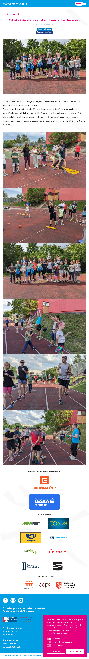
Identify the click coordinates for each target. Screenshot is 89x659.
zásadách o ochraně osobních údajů (63, 632)
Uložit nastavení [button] (56, 651)
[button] (49, 639)
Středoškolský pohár (12, 647)
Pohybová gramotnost (13, 628)
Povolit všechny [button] (74, 651)
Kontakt (79, 3)
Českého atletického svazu (18, 611)
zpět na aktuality (13, 14)
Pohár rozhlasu (10, 643)
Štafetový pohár (10, 640)
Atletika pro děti (10, 631)
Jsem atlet (8, 634)
